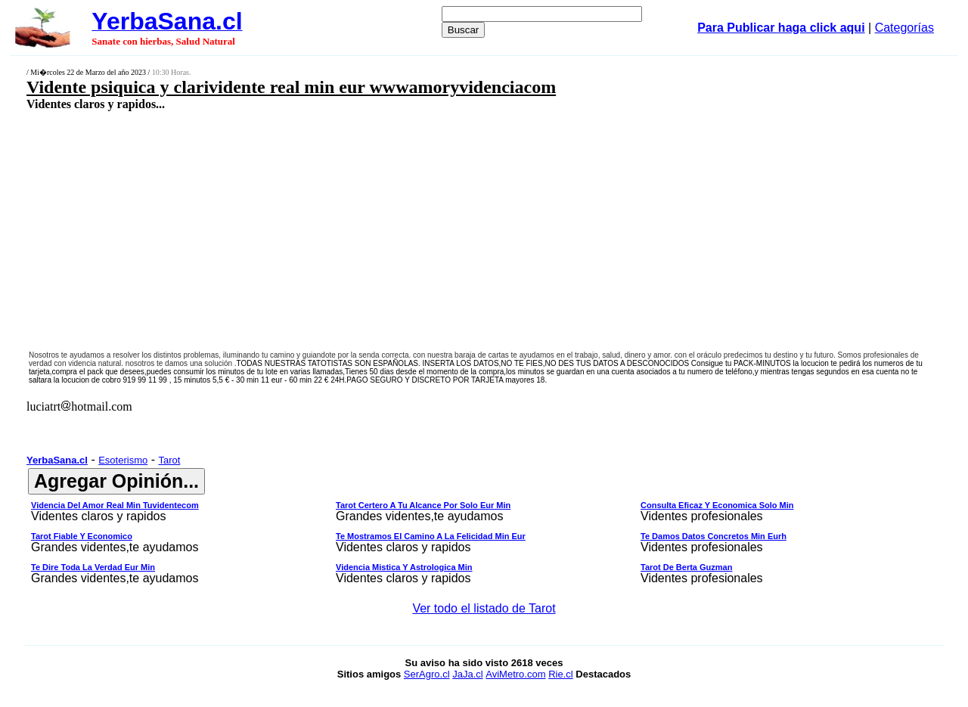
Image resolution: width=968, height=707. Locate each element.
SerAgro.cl (427, 674)
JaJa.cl (467, 674)
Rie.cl (560, 674)
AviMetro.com (515, 674)
